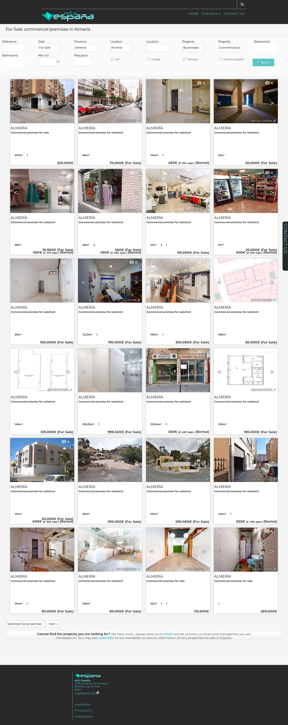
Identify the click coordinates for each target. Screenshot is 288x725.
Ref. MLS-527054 (58, 389)
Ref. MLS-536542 (126, 120)
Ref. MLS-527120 (194, 300)
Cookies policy (84, 716)
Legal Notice (83, 704)
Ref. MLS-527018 (58, 569)
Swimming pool (231, 59)
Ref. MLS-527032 (126, 389)
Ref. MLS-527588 (126, 210)
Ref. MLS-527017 (126, 569)
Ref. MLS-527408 (261, 210)
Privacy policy (83, 710)
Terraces (190, 59)
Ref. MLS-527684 (261, 120)
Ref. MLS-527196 (126, 300)
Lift (114, 59)
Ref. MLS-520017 (194, 569)
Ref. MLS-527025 (194, 389)
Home (194, 14)
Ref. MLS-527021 (126, 479)
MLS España (83, 680)
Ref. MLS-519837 (262, 569)
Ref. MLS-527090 (261, 300)
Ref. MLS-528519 (194, 120)
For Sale (211, 14)
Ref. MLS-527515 (194, 210)
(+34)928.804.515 (87, 693)
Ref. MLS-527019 (262, 479)
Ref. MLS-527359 (58, 300)
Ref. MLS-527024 (261, 389)
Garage (153, 59)
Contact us (234, 14)
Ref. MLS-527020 (194, 479)
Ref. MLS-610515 (59, 120)
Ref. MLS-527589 (58, 210)
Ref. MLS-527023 (58, 479)
